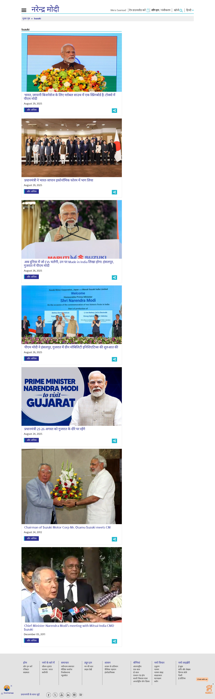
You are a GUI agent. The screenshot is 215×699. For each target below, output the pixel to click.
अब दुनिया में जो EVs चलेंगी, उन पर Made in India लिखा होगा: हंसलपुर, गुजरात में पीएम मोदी (66, 264)
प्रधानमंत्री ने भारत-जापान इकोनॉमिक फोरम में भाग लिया (56, 180)
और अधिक (32, 110)
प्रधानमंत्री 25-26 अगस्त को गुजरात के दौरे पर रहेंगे (52, 429)
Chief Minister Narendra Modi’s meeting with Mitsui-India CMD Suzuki (66, 627)
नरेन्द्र (45, 9)
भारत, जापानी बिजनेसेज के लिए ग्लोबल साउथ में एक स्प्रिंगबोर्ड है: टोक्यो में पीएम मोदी (69, 97)
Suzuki (37, 19)
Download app (9, 693)
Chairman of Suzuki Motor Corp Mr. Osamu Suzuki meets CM (65, 527)
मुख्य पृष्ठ (26, 19)
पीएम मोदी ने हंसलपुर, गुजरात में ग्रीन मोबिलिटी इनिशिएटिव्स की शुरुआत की (68, 347)
